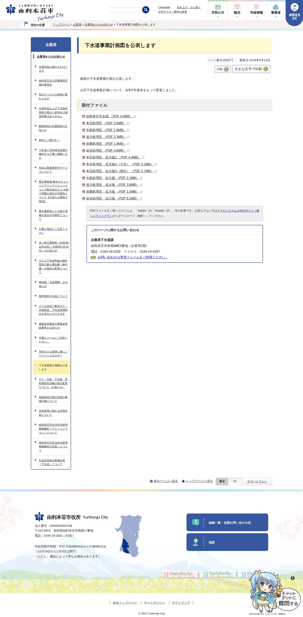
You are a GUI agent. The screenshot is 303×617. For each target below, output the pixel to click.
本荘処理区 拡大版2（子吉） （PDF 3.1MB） (121, 164)
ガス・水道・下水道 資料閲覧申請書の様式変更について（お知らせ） (53, 383)
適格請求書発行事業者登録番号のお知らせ (53, 325)
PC (235, 481)
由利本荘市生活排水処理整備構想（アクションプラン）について (53, 428)
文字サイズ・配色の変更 (172, 11)
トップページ (61, 24)
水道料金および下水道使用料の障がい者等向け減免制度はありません (53, 112)
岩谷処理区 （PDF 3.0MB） (108, 150)
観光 (237, 12)
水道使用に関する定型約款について (53, 412)
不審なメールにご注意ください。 (53, 339)
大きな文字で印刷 (248, 69)
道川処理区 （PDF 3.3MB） (108, 137)
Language (164, 7)
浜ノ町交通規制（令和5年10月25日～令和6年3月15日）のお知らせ (54, 246)
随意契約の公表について (53, 296)
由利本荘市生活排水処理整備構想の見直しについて (53, 446)
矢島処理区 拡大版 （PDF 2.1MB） (114, 178)
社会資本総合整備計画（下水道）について (52, 462)
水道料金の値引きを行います (53, 68)
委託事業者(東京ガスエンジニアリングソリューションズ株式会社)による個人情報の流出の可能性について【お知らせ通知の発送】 (53, 191)
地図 (212, 542)
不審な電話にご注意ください (53, 231)
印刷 (220, 69)
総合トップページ (125, 602)
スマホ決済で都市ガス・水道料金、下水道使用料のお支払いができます (53, 310)
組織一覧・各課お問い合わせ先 (230, 522)
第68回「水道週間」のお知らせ (53, 284)
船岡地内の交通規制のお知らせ (53, 128)
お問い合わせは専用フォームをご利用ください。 (133, 257)
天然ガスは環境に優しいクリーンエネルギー (53, 353)
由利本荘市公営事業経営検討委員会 (53, 82)
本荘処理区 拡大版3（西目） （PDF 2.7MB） (121, 171)
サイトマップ (181, 602)
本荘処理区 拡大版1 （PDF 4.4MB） (115, 157)
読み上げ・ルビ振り (189, 7)
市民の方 (217, 12)
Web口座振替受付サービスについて (53, 169)
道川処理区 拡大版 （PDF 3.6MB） (114, 184)
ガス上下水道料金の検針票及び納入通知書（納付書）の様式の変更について (53, 266)
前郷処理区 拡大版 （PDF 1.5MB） (114, 191)
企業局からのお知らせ (99, 24)
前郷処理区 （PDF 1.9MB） (108, 143)
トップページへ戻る (199, 481)
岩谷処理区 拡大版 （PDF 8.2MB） (114, 198)
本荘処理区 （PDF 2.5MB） (108, 123)
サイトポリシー (154, 602)
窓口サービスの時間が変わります (53, 96)
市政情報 (256, 12)
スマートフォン (257, 481)
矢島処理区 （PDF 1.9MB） (108, 130)
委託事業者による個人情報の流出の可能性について (53, 215)
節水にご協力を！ (49, 140)
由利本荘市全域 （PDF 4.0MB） (111, 116)
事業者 (276, 12)
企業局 (77, 24)
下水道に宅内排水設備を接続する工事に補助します (53, 154)
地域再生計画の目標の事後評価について (53, 399)
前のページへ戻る (166, 481)
